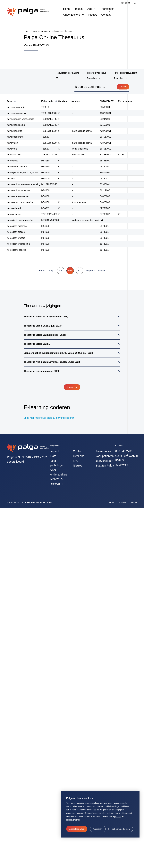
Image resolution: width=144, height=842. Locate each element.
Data (53, 456)
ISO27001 (56, 484)
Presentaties (103, 451)
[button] (98, 829)
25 (57, 78)
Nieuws (77, 465)
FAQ (76, 460)
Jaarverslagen (104, 460)
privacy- (117, 816)
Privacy (112, 503)
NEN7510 (56, 479)
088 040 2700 (123, 451)
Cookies (133, 503)
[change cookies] (120, 829)
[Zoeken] (135, 3)
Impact (54, 451)
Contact (78, 451)
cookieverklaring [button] (73, 820)
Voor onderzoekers (58, 472)
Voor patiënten (105, 456)
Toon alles (92, 78)
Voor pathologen (57, 463)
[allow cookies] (76, 829)
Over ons (78, 456)
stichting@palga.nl (126, 455)
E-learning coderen (47, 407)
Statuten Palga (105, 465)
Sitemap (123, 503)
